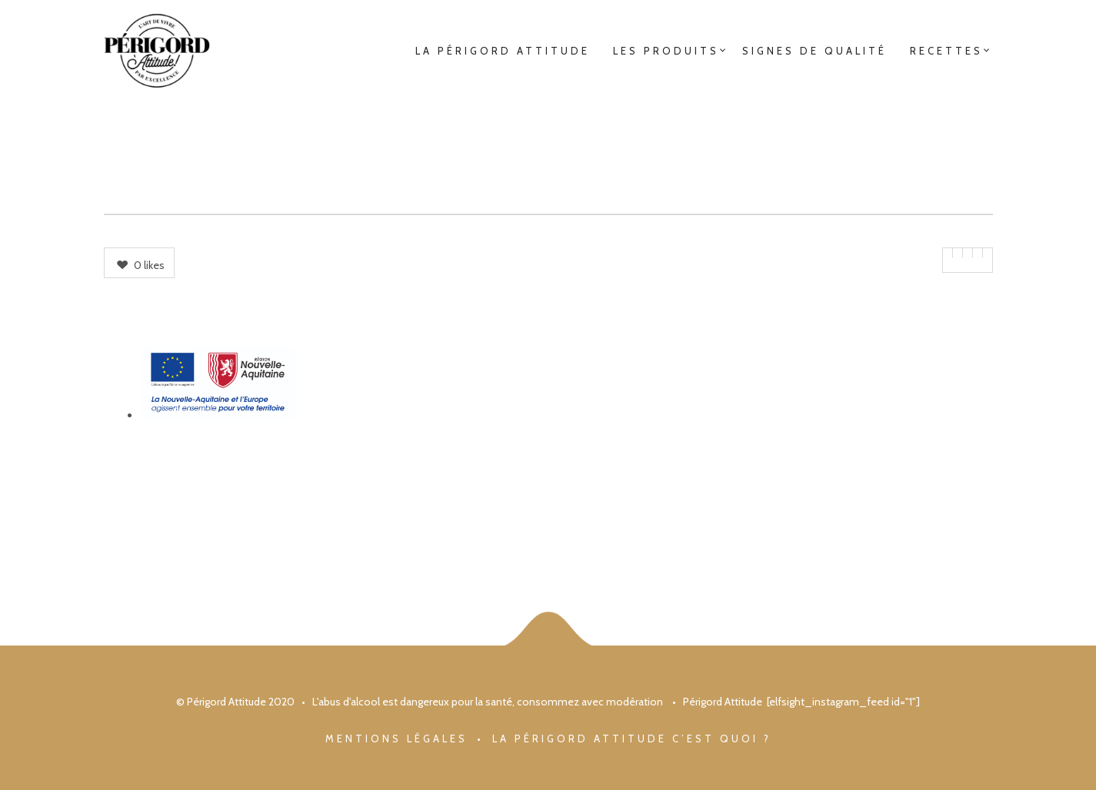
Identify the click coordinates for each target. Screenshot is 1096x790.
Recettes (946, 51)
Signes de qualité (814, 51)
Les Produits (666, 51)
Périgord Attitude (722, 702)
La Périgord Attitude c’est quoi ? (631, 738)
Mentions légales (396, 738)
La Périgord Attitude (502, 51)
